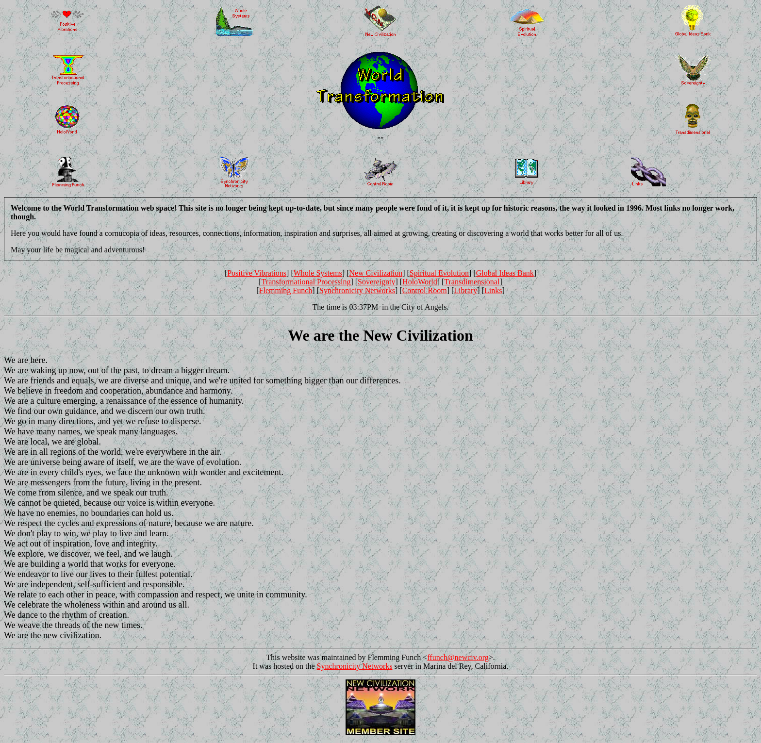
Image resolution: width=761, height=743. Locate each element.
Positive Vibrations (256, 273)
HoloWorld (419, 282)
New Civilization (375, 273)
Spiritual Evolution (439, 273)
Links (493, 290)
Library (465, 290)
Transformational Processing (306, 282)
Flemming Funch (286, 290)
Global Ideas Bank (505, 273)
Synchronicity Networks (357, 290)
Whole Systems (318, 273)
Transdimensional (471, 282)
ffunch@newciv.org (457, 657)
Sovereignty (376, 282)
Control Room (424, 290)
